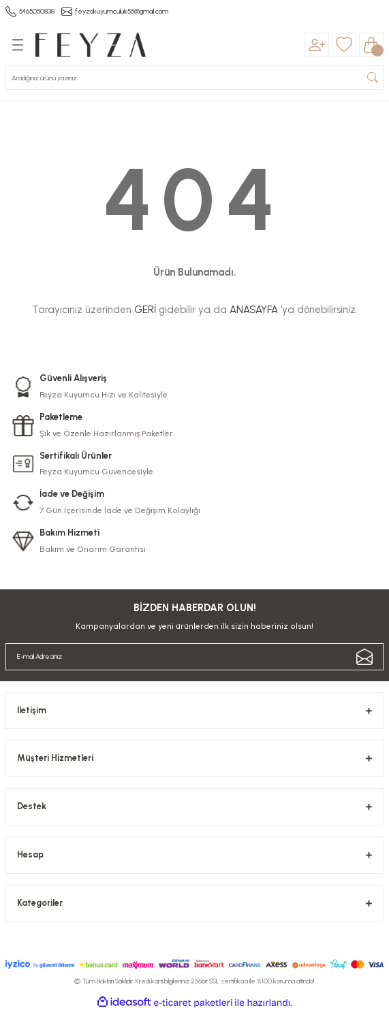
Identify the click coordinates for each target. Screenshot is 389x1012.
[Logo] (90, 44)
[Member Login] (317, 45)
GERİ (145, 310)
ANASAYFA (254, 310)
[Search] (194, 77)
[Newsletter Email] (194, 656)
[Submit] (364, 656)
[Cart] (371, 45)
